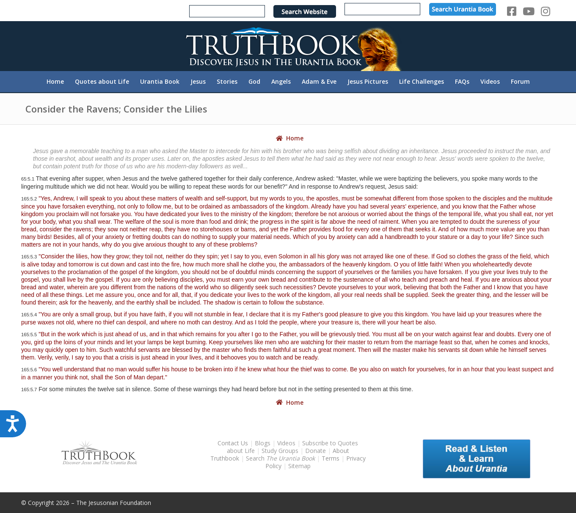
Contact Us (233, 443)
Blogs (262, 443)
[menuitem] (55, 81)
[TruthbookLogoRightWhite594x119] (288, 46)
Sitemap (299, 466)
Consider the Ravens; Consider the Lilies (116, 108)
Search (281, 458)
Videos (286, 443)
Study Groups (281, 451)
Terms (330, 458)
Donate (315, 451)
